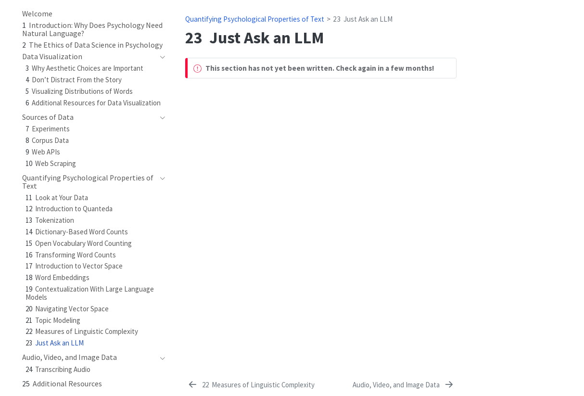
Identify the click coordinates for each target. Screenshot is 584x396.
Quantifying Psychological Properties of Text (254, 19)
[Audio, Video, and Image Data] (404, 385)
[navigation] (160, 56)
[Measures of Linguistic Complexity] (250, 385)
